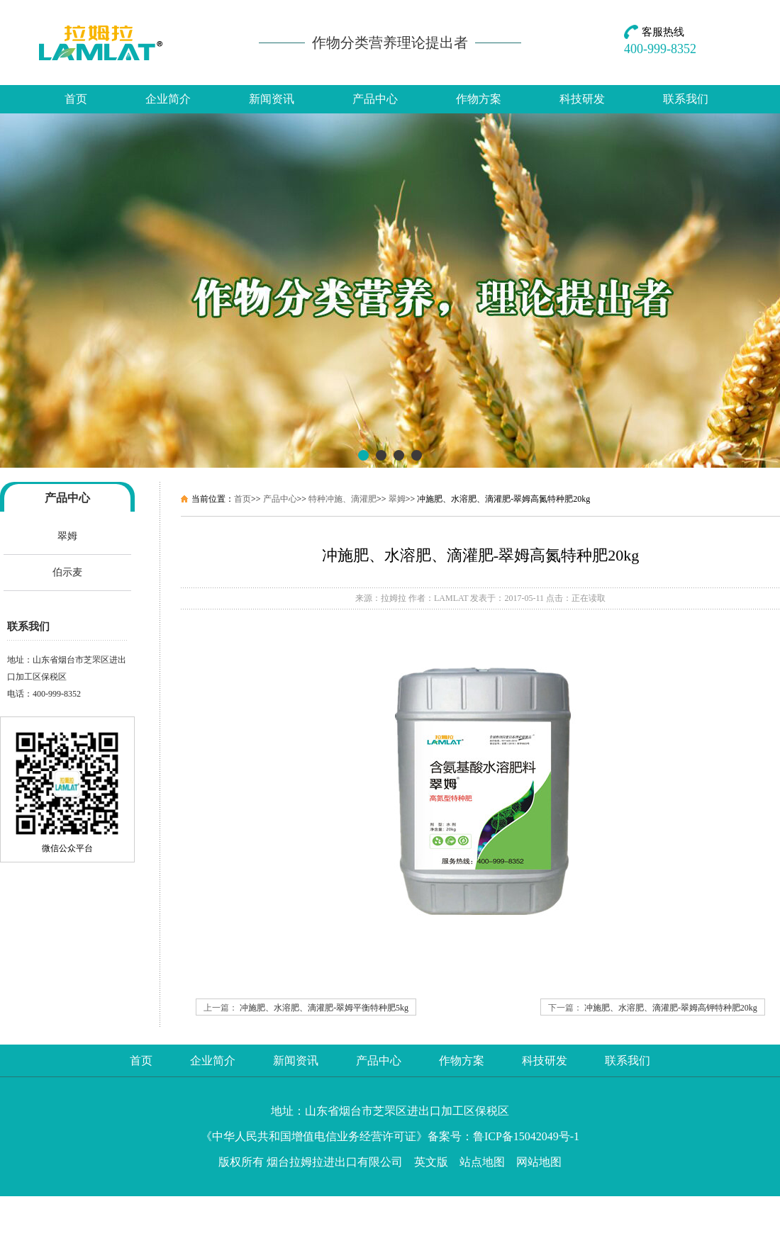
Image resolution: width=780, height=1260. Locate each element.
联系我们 (685, 99)
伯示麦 (67, 572)
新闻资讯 (271, 99)
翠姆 (67, 536)
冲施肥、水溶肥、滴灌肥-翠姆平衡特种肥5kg (324, 1008)
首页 (76, 99)
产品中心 (375, 99)
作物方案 (478, 99)
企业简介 (168, 99)
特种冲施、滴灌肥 (342, 499)
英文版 (431, 1162)
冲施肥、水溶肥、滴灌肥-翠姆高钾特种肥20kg (670, 1008)
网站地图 (539, 1162)
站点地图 (482, 1162)
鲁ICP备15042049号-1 (526, 1136)
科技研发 (582, 99)
